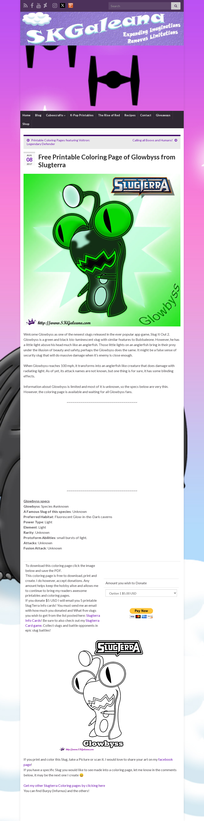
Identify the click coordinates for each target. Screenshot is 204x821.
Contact (145, 115)
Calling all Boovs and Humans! (153, 140)
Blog (38, 115)
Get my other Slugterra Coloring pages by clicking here (64, 785)
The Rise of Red (109, 115)
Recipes (130, 115)
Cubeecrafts (56, 115)
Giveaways (163, 115)
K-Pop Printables (82, 115)
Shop (25, 124)
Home (26, 115)
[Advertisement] (102, 78)
